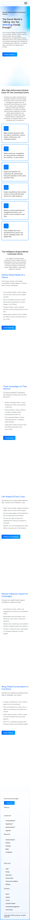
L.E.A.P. (8, 900)
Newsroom (9, 875)
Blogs (7, 849)
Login (7, 869)
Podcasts (8, 846)
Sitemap (8, 884)
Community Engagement (12, 906)
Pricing (7, 872)
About (7, 894)
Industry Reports (10, 839)
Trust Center (9, 910)
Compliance (9, 852)
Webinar (8, 843)
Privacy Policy (9, 878)
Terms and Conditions (12, 881)
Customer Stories (10, 903)
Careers (8, 897)
